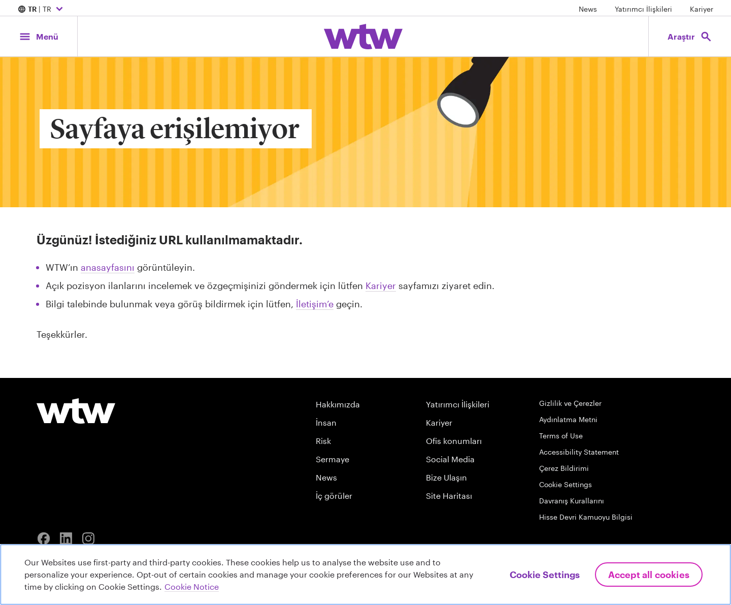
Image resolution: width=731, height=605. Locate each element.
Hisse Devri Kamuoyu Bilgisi (586, 517)
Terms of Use (561, 435)
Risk (323, 440)
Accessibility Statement (579, 452)
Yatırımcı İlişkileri (643, 9)
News (588, 9)
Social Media (450, 459)
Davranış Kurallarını (571, 500)
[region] (365, 574)
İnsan (326, 422)
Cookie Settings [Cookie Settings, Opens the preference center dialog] (545, 574)
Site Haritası (449, 495)
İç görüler (334, 495)
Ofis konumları (454, 440)
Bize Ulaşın (446, 477)
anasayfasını (108, 267)
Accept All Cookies (648, 574)
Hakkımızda (338, 404)
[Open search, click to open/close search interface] (689, 36)
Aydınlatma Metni (568, 419)
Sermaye (332, 459)
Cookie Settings (565, 484)
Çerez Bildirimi (564, 468)
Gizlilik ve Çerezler (570, 403)
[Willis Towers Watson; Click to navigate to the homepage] (363, 36)
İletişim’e (315, 303)
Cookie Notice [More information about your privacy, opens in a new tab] (191, 586)
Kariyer (701, 9)
